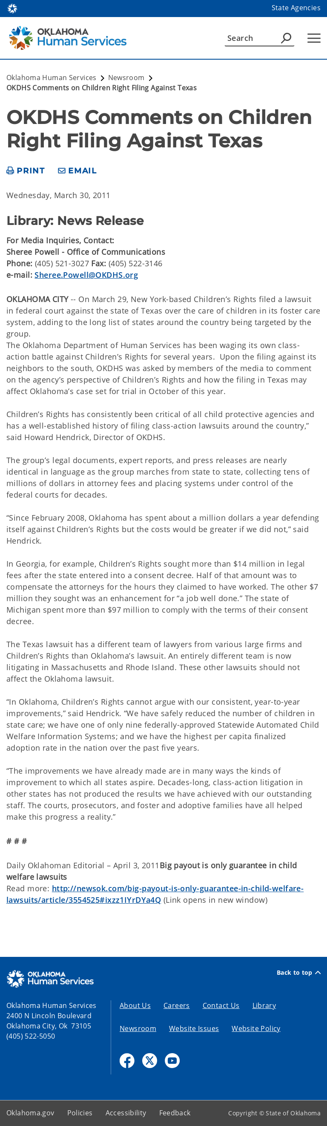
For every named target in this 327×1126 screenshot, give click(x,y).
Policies (80, 1112)
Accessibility (126, 1112)
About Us (135, 1005)
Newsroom (138, 1028)
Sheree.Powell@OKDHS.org (86, 275)
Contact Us (221, 1005)
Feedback (175, 1112)
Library (264, 1005)
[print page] (25, 171)
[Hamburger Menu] (314, 38)
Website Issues (194, 1028)
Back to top (299, 973)
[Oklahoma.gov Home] (12, 8)
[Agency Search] (286, 37)
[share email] (77, 171)
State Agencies (296, 7)
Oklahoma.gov (30, 1112)
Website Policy (256, 1028)
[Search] (259, 37)
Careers (177, 1005)
